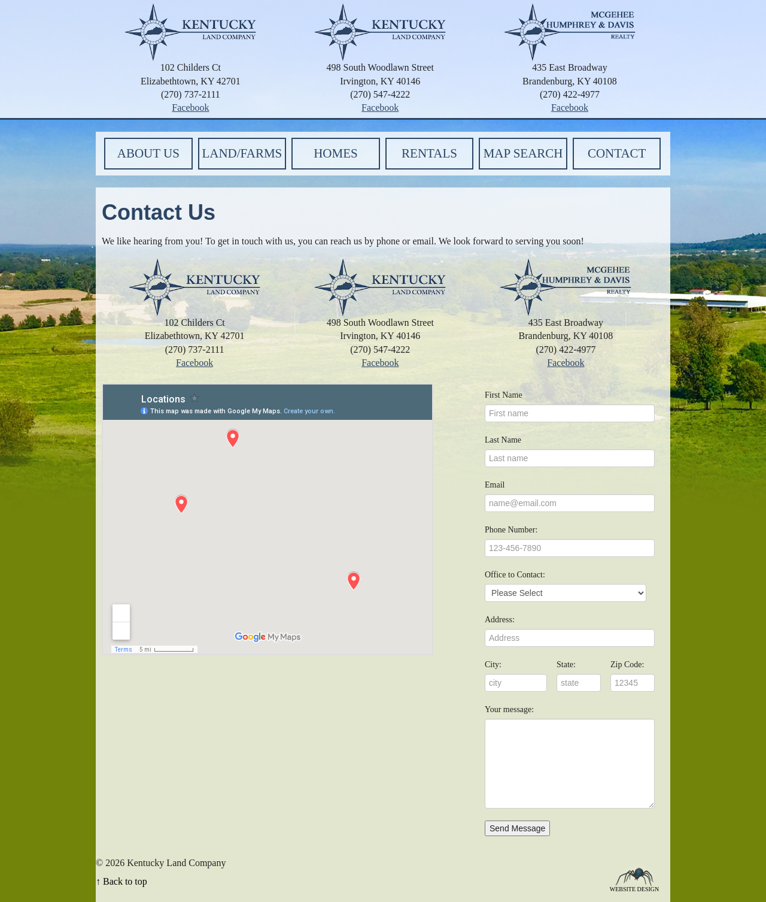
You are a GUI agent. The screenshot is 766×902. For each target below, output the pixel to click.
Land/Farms (242, 153)
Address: (500, 619)
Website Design (634, 888)
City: (493, 664)
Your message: (509, 709)
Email (494, 484)
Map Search (523, 153)
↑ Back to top (121, 881)
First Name (503, 395)
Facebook (190, 107)
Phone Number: (511, 529)
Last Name (503, 439)
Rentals (429, 153)
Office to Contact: (515, 574)
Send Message (517, 828)
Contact (617, 153)
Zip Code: (627, 664)
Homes (336, 153)
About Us (148, 153)
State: (566, 664)
